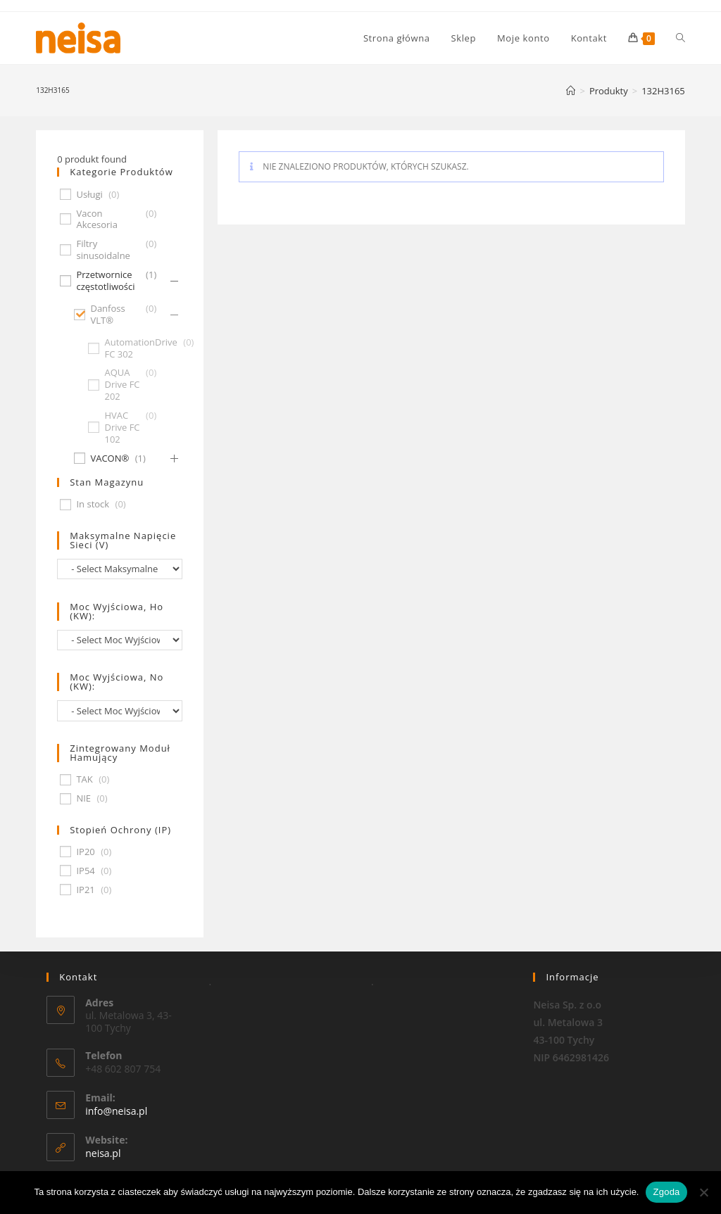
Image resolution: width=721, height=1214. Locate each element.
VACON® (109, 458)
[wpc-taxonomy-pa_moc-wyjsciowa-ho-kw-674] (119, 640)
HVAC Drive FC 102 (121, 427)
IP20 (85, 852)
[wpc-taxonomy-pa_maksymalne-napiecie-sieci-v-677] (119, 569)
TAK (84, 779)
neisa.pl (102, 1153)
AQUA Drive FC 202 (121, 385)
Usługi (89, 195)
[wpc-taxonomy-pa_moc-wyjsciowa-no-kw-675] (119, 710)
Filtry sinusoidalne (103, 250)
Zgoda (666, 1192)
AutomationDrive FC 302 (140, 348)
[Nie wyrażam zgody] (703, 1192)
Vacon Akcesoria (96, 220)
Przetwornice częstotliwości (105, 281)
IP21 (85, 890)
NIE (83, 798)
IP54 (85, 871)
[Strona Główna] (570, 90)
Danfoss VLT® (107, 315)
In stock (92, 504)
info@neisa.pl (116, 1111)
